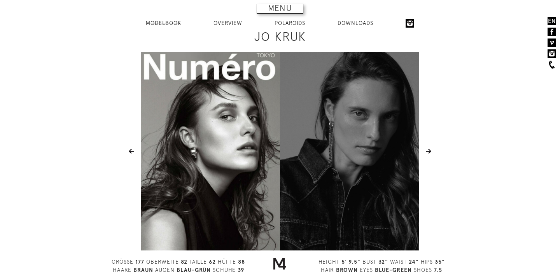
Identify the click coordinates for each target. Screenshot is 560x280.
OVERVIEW (228, 22)
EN (552, 21)
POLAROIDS (290, 22)
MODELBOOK (163, 22)
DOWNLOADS (355, 22)
